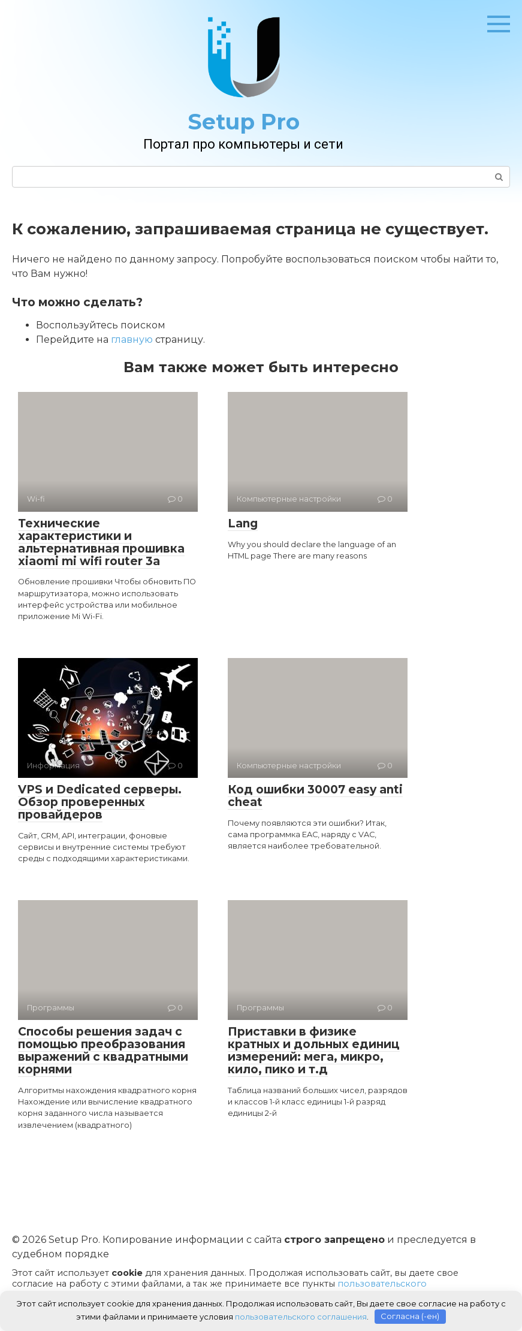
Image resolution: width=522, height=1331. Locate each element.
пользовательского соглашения (301, 1316)
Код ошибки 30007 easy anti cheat (315, 796)
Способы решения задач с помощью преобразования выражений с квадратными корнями (103, 1050)
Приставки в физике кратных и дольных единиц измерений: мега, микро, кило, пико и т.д (314, 1050)
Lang (243, 523)
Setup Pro (244, 121)
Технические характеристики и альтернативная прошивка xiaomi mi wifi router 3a (101, 542)
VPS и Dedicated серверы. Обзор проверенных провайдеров (100, 802)
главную (132, 339)
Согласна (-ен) (410, 1316)
